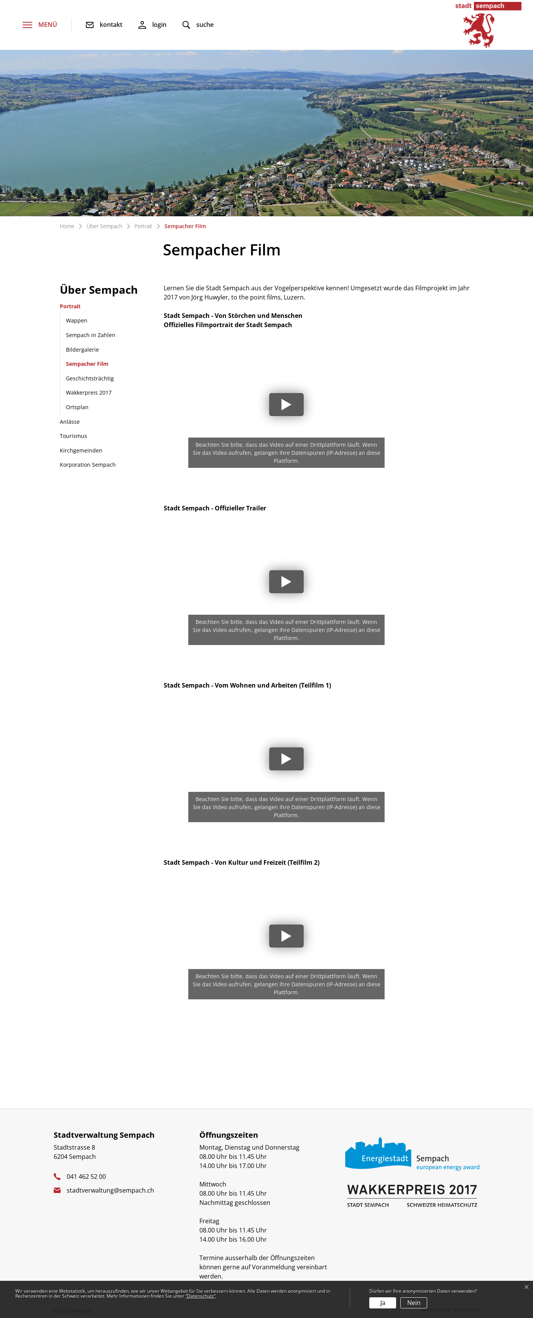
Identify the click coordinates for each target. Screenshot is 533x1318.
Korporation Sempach (88, 464)
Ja (382, 1302)
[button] (198, 25)
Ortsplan (77, 407)
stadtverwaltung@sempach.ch (110, 1190)
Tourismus (73, 435)
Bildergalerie (82, 349)
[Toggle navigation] (40, 25)
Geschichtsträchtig (90, 378)
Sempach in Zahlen (90, 335)
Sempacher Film (87, 365)
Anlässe (70, 421)
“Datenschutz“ (201, 1296)
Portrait (70, 306)
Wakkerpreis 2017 (89, 392)
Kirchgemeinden (81, 450)
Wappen (76, 320)
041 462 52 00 (86, 1176)
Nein (414, 1302)
